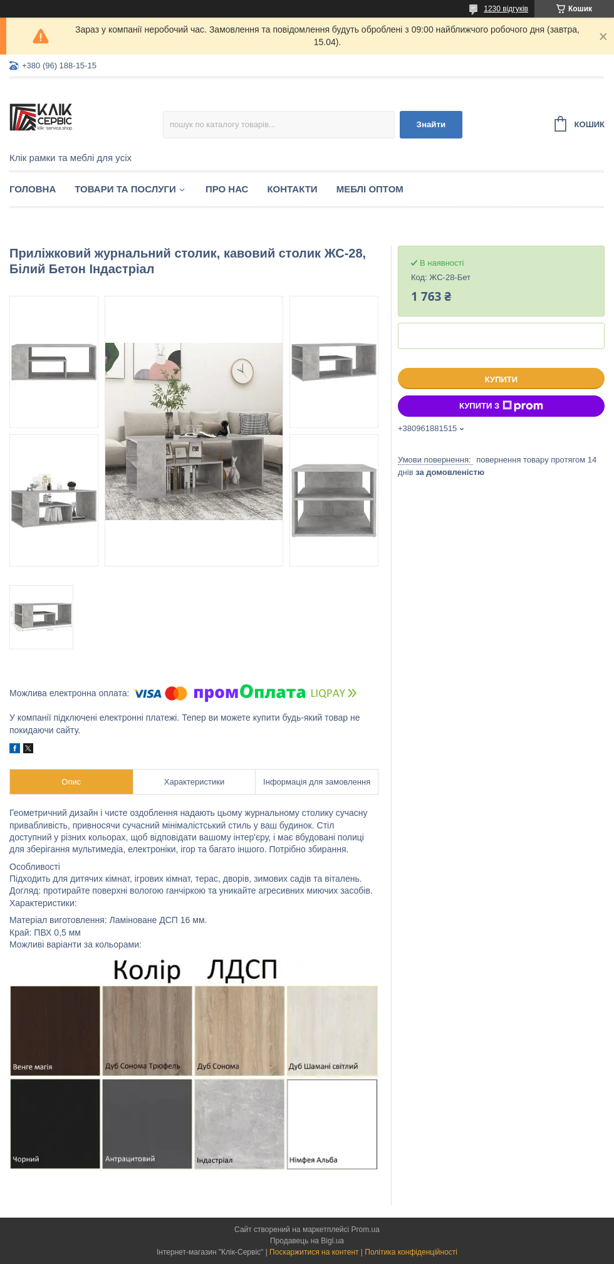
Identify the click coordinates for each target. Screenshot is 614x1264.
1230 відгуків (506, 8)
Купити (501, 379)
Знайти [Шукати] (431, 124)
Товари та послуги (125, 189)
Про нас (227, 189)
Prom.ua (365, 1229)
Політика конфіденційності (411, 1252)
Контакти (292, 189)
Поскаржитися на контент (313, 1252)
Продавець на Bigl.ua (307, 1240)
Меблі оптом (369, 189)
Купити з (501, 406)
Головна (32, 189)
